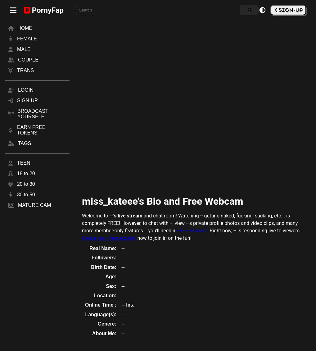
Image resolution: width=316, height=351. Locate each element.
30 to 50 (26, 194)
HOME (24, 28)
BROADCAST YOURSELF (32, 113)
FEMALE (27, 38)
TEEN (23, 163)
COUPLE (28, 59)
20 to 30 (26, 184)
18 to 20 (26, 173)
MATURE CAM (34, 205)
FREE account (192, 231)
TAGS (24, 143)
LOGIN (26, 90)
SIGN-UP (290, 10)
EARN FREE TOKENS (31, 130)
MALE (24, 49)
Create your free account (109, 238)
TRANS (25, 70)
